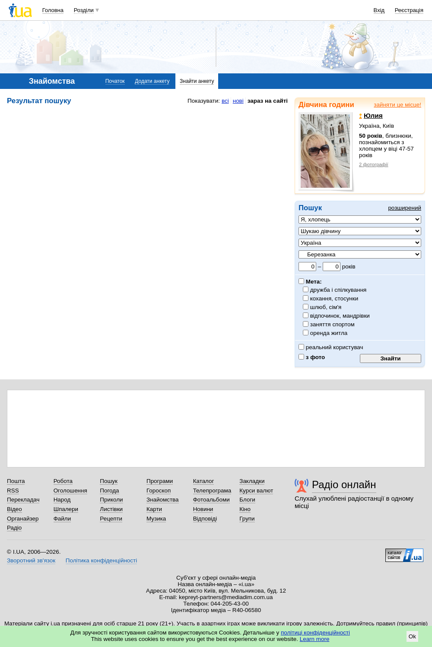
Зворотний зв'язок (31, 560)
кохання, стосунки (334, 298)
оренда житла (329, 333)
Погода (109, 490)
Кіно (245, 509)
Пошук (109, 481)
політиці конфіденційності (315, 632)
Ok (412, 636)
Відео (14, 509)
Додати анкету (152, 81)
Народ (62, 499)
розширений (404, 208)
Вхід (379, 10)
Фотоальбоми (211, 499)
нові (238, 101)
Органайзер (22, 518)
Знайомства (162, 499)
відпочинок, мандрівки (340, 315)
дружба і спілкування (338, 290)
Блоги (247, 499)
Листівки (111, 509)
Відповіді (205, 518)
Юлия (371, 115)
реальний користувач (331, 347)
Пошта (16, 481)
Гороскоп (158, 490)
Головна (53, 10)
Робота (63, 481)
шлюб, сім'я (326, 307)
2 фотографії (373, 164)
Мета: (310, 281)
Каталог (203, 481)
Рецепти (111, 518)
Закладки (251, 481)
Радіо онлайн (344, 484)
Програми (159, 481)
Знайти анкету (197, 81)
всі (225, 101)
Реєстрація (409, 10)
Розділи (84, 10)
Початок (115, 81)
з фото (312, 357)
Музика (156, 518)
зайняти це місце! (397, 104)
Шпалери (66, 509)
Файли (62, 518)
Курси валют (256, 490)
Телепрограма (212, 490)
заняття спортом (333, 324)
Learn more (315, 639)
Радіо (14, 527)
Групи (246, 518)
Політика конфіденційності (101, 560)
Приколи (111, 499)
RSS (13, 490)
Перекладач (23, 499)
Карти (154, 509)
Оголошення (70, 490)
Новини (203, 509)
